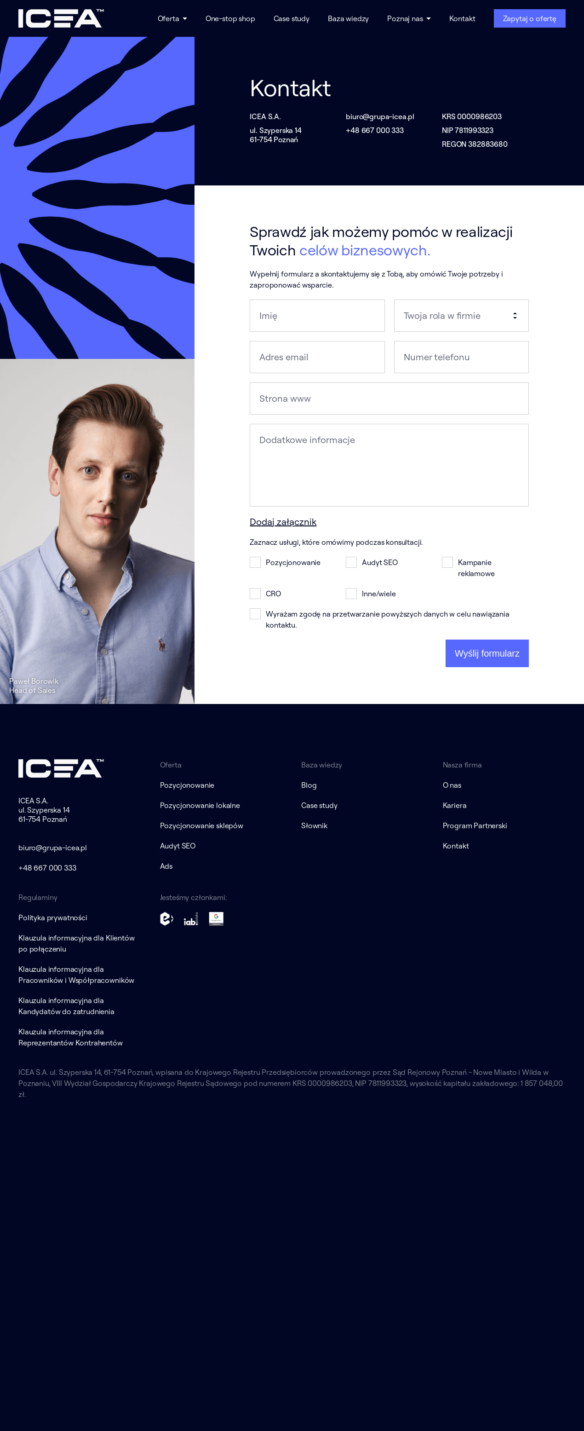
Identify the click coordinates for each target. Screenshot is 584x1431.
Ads (166, 866)
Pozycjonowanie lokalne (200, 805)
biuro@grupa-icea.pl (380, 116)
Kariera (455, 805)
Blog (308, 785)
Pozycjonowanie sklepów (201, 825)
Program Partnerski (475, 825)
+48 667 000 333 (375, 130)
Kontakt (462, 18)
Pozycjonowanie (187, 785)
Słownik (314, 825)
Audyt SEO (178, 845)
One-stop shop (230, 18)
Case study (291, 18)
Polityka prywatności (52, 917)
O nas (452, 785)
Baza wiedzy (348, 18)
